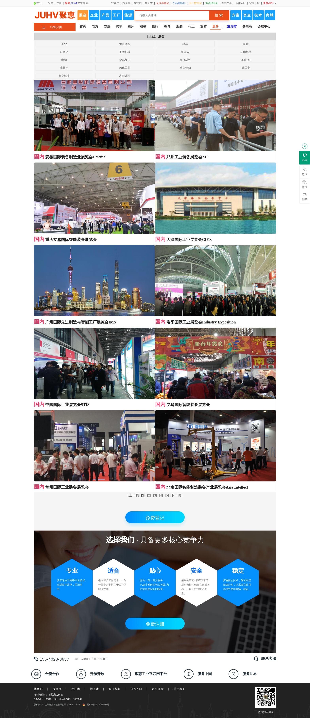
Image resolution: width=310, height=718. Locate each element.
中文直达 (76, 3)
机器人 (185, 51)
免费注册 (155, 624)
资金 (247, 15)
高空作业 (64, 75)
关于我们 (179, 688)
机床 (131, 26)
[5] (167, 495)
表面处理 (124, 75)
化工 (191, 26)
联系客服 (268, 658)
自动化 (64, 51)
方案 (236, 15)
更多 (215, 26)
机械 (143, 26)
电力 (95, 26)
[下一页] (176, 495)
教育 (167, 26)
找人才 (149, 3)
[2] (149, 495)
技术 (258, 15)
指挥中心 (227, 3)
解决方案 (114, 688)
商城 (270, 15)
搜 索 (219, 15)
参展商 (247, 26)
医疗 (155, 26)
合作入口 (240, 3)
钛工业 (246, 67)
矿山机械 (245, 51)
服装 (179, 26)
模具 (185, 44)
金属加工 (124, 59)
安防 (203, 26)
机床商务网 (65, 699)
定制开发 (254, 3)
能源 (128, 15)
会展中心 (264, 26)
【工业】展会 (155, 36)
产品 (106, 15)
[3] (155, 495)
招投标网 (78, 699)
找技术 (138, 3)
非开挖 (64, 67)
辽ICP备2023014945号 (95, 704)
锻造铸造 (124, 44)
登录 (50, 3)
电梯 (64, 59)
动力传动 (185, 67)
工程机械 (124, 51)
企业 (94, 15)
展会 (83, 15)
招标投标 (38, 699)
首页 (83, 26)
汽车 (119, 26)
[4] (161, 495)
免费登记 (155, 517)
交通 (107, 26)
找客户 (115, 3)
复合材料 (185, 59)
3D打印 (245, 59)
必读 (304, 157)
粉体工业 (124, 67)
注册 (59, 3)
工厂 (117, 15)
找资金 (126, 3)
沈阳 (38, 3)
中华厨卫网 (51, 699)
